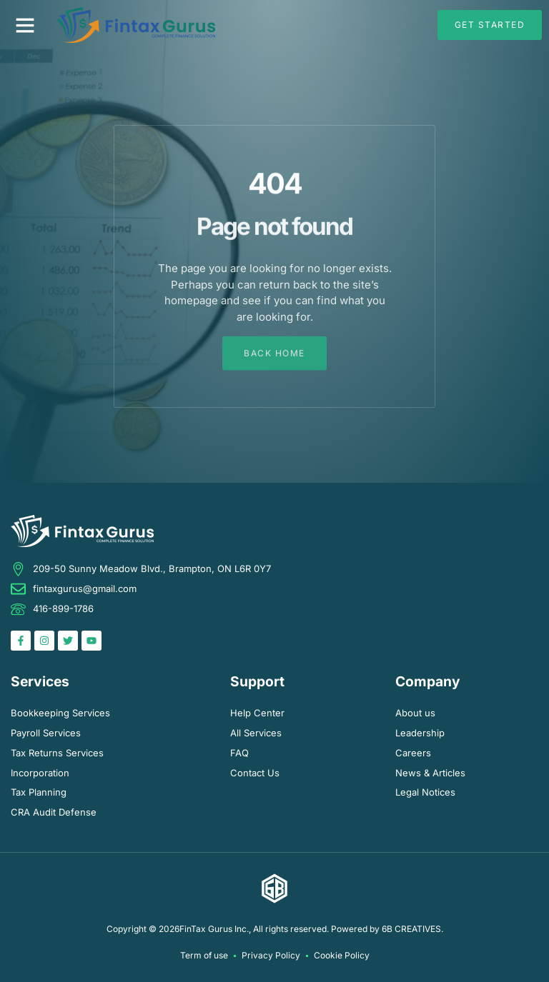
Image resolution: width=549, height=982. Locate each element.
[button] (25, 25)
